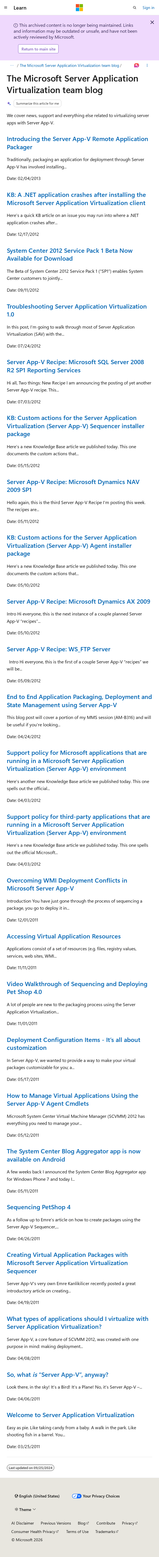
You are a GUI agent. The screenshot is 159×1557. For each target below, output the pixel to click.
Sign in (148, 7)
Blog (81, 1523)
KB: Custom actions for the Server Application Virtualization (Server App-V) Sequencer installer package (75, 425)
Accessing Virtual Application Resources (64, 936)
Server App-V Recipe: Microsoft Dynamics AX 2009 (78, 601)
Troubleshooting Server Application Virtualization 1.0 (77, 310)
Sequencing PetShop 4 (38, 1206)
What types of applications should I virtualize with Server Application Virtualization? (78, 1322)
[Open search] (134, 8)
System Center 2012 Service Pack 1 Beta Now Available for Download (70, 254)
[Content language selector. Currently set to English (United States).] (37, 1496)
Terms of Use (77, 1531)
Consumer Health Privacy (33, 1531)
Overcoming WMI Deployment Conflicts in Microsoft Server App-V (67, 884)
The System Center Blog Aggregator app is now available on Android (74, 1155)
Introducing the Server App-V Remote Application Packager (77, 142)
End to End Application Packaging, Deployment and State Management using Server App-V (79, 700)
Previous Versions (56, 1523)
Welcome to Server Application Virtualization (70, 1414)
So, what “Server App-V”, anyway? (57, 1374)
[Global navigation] (5, 8)
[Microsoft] (79, 7)
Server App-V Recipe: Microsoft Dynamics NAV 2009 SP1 (73, 485)
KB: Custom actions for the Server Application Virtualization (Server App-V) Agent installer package (72, 545)
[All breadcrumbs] (12, 65)
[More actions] (147, 65)
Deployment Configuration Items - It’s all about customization (73, 1043)
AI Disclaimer (22, 1523)
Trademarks (105, 1531)
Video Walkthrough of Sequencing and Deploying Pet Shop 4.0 (77, 987)
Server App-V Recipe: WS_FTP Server (58, 649)
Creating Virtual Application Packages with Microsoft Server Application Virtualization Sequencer (67, 1262)
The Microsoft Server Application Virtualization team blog (69, 65)
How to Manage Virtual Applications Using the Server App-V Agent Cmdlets (72, 1099)
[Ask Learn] (136, 65)
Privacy (128, 1523)
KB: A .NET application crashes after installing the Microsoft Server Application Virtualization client (76, 198)
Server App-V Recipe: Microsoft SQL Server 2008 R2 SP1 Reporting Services (75, 365)
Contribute (105, 1523)
